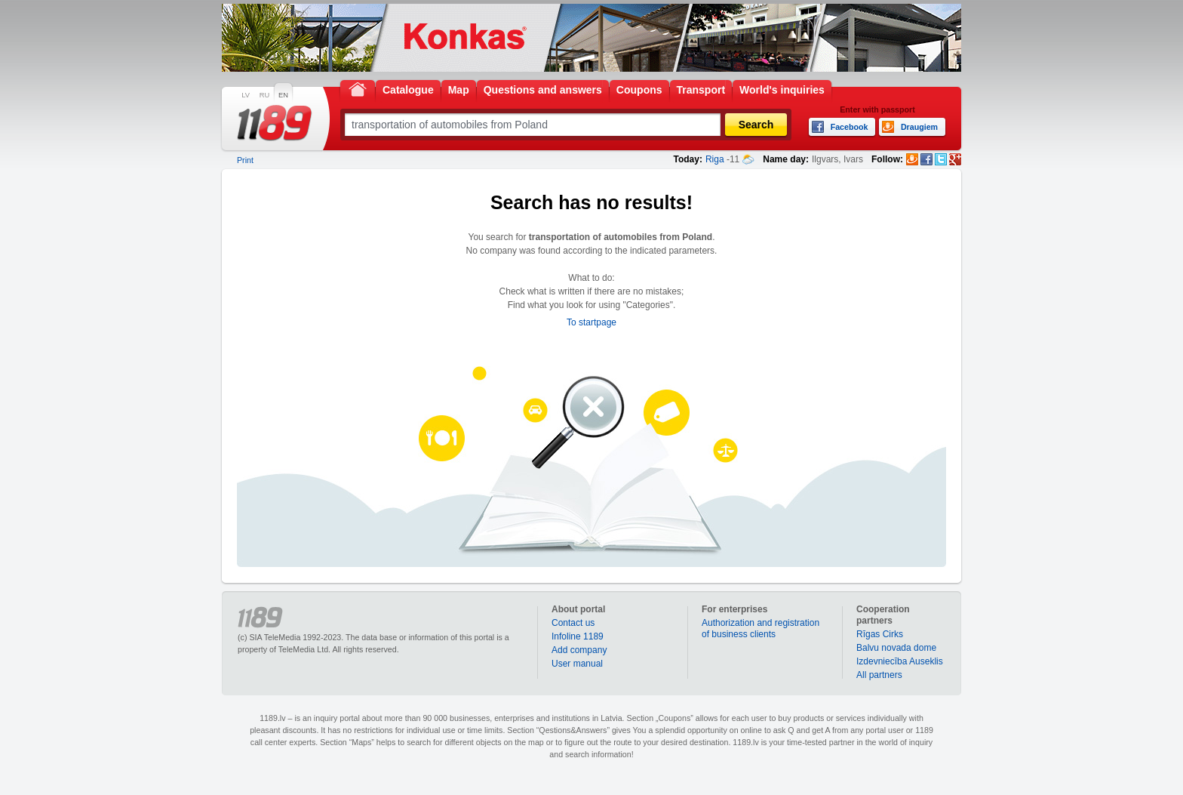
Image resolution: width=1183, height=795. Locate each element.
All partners (879, 675)
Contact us (573, 623)
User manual (577, 663)
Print (245, 160)
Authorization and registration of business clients (760, 628)
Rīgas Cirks (879, 634)
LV (245, 95)
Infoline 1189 (578, 636)
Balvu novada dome (896, 647)
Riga (714, 159)
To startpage (591, 322)
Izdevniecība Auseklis (899, 661)
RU (264, 95)
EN (283, 95)
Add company (579, 650)
